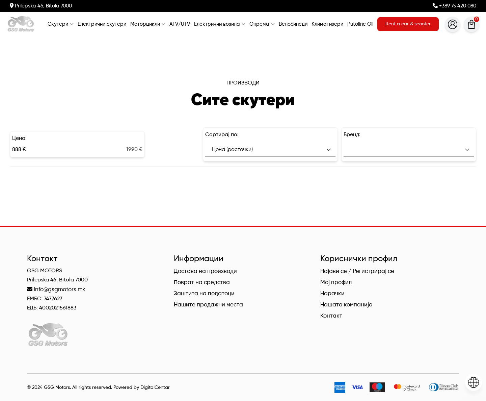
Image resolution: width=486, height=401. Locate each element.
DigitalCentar (155, 387)
